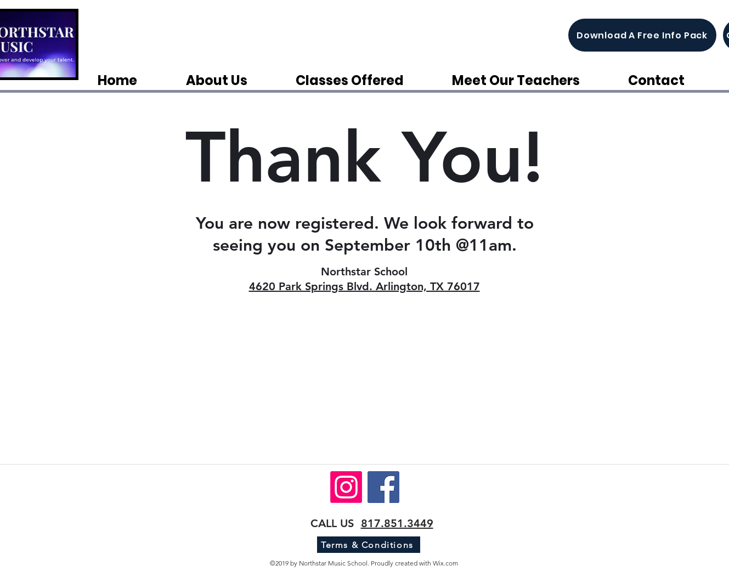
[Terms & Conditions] (368, 544)
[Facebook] (383, 487)
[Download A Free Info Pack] (642, 35)
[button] (365, 80)
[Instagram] (346, 487)
